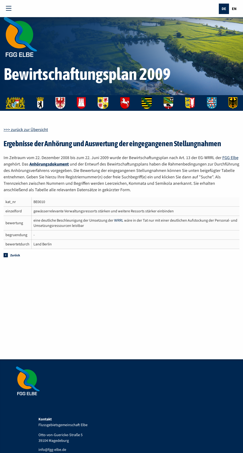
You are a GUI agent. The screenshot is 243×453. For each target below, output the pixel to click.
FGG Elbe (230, 158)
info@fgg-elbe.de (52, 449)
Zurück (15, 255)
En (234, 8)
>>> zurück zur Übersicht (26, 130)
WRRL (118, 220)
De (224, 8)
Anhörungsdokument (49, 164)
